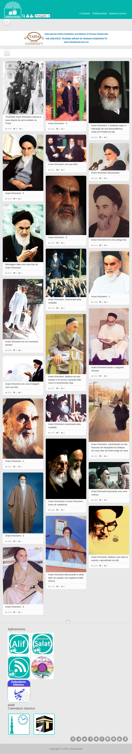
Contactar (85, 13)
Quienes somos (117, 13)
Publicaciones (99, 13)
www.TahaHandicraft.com (76, 42)
